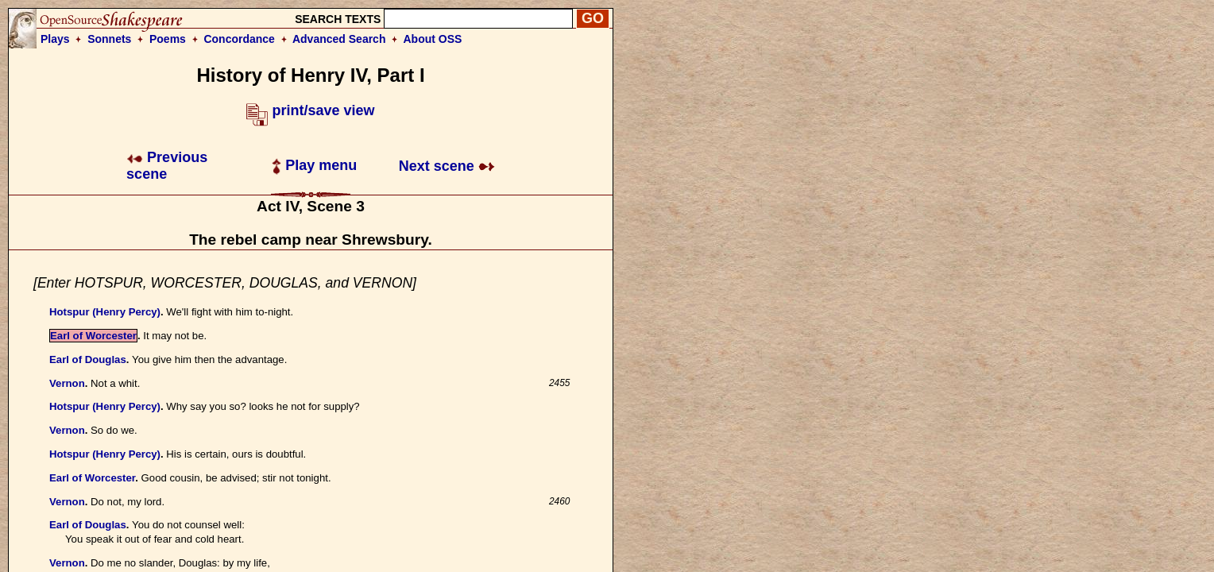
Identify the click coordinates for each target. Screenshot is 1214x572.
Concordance (238, 39)
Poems (167, 39)
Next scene (447, 166)
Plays (55, 39)
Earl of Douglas (87, 359)
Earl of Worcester (93, 336)
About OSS (433, 39)
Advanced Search (339, 39)
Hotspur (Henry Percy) (104, 312)
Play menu (314, 165)
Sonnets (109, 39)
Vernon (67, 383)
